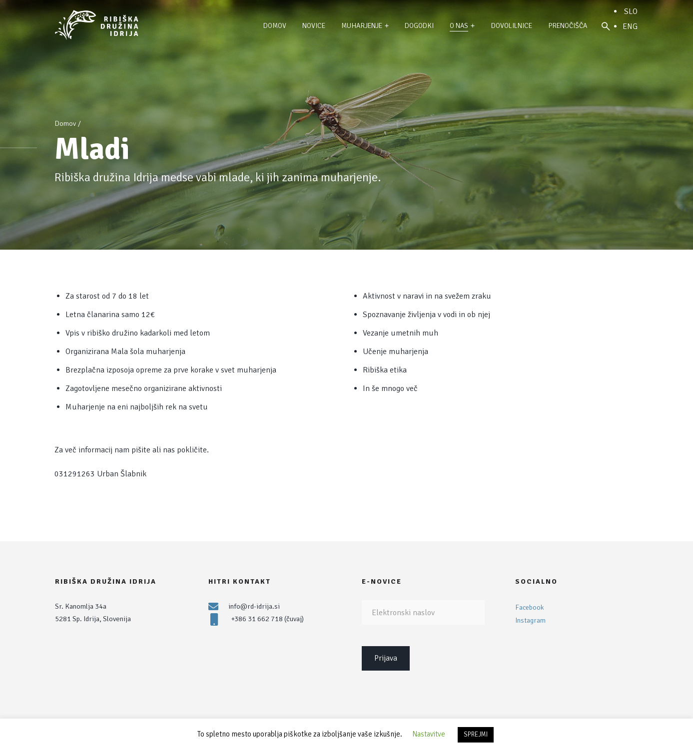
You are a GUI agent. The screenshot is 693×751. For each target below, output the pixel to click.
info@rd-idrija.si (254, 606)
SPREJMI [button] (476, 735)
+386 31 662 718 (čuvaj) (267, 618)
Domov (65, 123)
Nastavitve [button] (428, 734)
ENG (630, 26)
